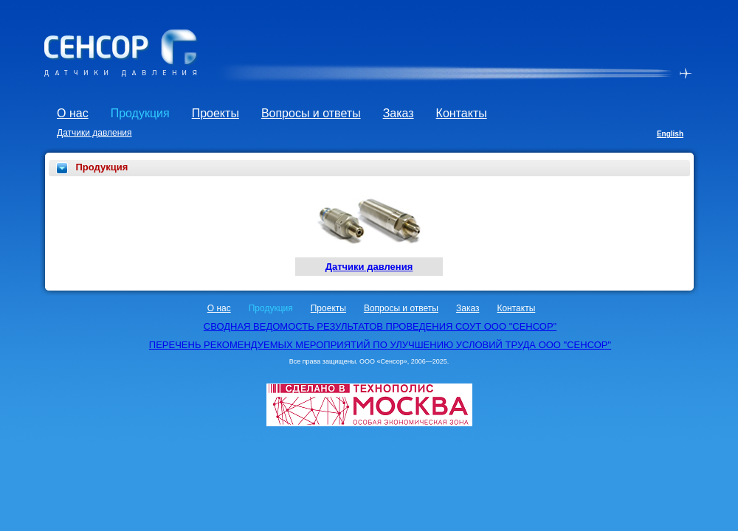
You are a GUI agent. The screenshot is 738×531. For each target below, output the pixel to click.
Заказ (398, 113)
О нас (73, 113)
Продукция (140, 113)
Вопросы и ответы (311, 113)
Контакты (461, 113)
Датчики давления (94, 133)
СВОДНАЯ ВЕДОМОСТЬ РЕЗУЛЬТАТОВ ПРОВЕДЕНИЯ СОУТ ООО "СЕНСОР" (380, 326)
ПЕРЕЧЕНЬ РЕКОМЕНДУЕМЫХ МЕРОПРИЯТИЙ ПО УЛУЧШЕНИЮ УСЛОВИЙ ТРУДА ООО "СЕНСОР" (380, 344)
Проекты (215, 113)
